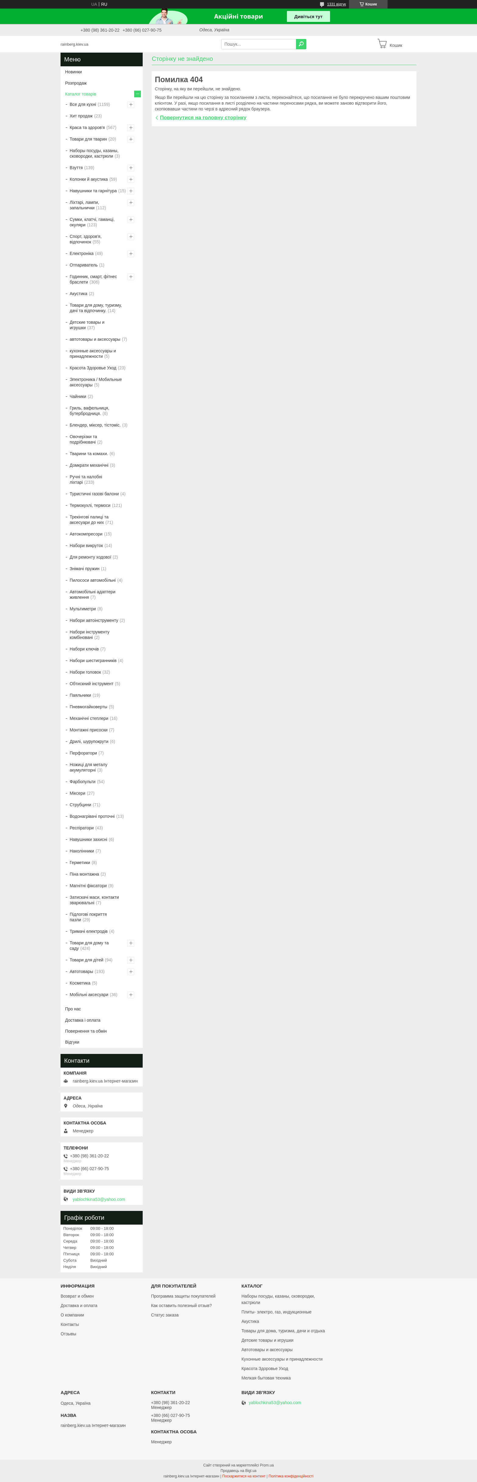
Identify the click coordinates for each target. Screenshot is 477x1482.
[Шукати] (301, 44)
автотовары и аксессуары (95, 339)
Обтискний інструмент (91, 683)
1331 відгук (336, 4)
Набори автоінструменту (94, 620)
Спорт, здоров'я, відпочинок (86, 239)
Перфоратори (83, 753)
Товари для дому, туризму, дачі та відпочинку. (96, 308)
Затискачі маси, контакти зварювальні (94, 900)
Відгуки (72, 1042)
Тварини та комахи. (89, 453)
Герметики (80, 862)
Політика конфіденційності (291, 1476)
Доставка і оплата (82, 1020)
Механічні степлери (89, 718)
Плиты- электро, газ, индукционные (277, 1311)
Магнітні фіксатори (88, 885)
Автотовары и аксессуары (267, 1349)
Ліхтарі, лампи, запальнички (84, 205)
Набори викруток (86, 545)
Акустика (78, 293)
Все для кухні (83, 104)
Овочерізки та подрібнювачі (83, 439)
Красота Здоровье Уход (93, 367)
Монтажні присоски (89, 729)
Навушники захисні (88, 839)
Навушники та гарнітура (93, 190)
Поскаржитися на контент (244, 1476)
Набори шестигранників (93, 660)
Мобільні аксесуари (89, 994)
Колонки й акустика (89, 179)
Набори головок (85, 672)
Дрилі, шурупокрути (89, 741)
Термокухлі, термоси (90, 505)
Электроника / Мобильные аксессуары (96, 382)
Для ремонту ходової (90, 557)
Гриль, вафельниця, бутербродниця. (89, 411)
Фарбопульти (83, 781)
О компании (72, 1315)
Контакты (70, 1324)
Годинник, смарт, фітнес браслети (93, 279)
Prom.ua (267, 1465)
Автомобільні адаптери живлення (92, 594)
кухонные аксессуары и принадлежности (93, 353)
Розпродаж (76, 83)
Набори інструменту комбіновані (90, 634)
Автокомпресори (86, 534)
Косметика (80, 983)
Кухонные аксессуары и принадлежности (282, 1359)
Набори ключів (84, 649)
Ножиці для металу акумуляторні (88, 767)
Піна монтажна (84, 874)
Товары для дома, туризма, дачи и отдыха (283, 1330)
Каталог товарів (80, 94)
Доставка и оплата (79, 1305)
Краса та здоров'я (87, 127)
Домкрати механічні (89, 465)
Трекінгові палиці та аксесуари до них (89, 519)
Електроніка (82, 253)
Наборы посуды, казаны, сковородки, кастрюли (94, 153)
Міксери (77, 793)
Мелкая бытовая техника (266, 1378)
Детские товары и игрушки (87, 325)
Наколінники (82, 851)
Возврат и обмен (77, 1296)
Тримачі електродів (89, 931)
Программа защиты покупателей (183, 1296)
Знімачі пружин (84, 568)
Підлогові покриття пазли (88, 917)
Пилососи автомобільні (93, 580)
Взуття (76, 167)
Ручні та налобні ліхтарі (86, 479)
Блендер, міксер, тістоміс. (95, 425)
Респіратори (82, 827)
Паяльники (80, 695)
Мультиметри (83, 608)
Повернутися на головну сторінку (203, 117)
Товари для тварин (88, 139)
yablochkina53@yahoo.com (99, 1199)
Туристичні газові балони (94, 493)
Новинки (73, 71)
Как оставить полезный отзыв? (181, 1305)
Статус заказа (165, 1315)
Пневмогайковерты (88, 706)
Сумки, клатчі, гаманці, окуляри (92, 222)
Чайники (78, 396)
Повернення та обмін (86, 1031)
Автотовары (81, 971)
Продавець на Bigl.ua (238, 1471)
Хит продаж (81, 115)
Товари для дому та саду (89, 945)
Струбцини (80, 804)
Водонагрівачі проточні (92, 816)
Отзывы (68, 1333)
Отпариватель (84, 265)
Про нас (73, 1008)
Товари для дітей (86, 959)
